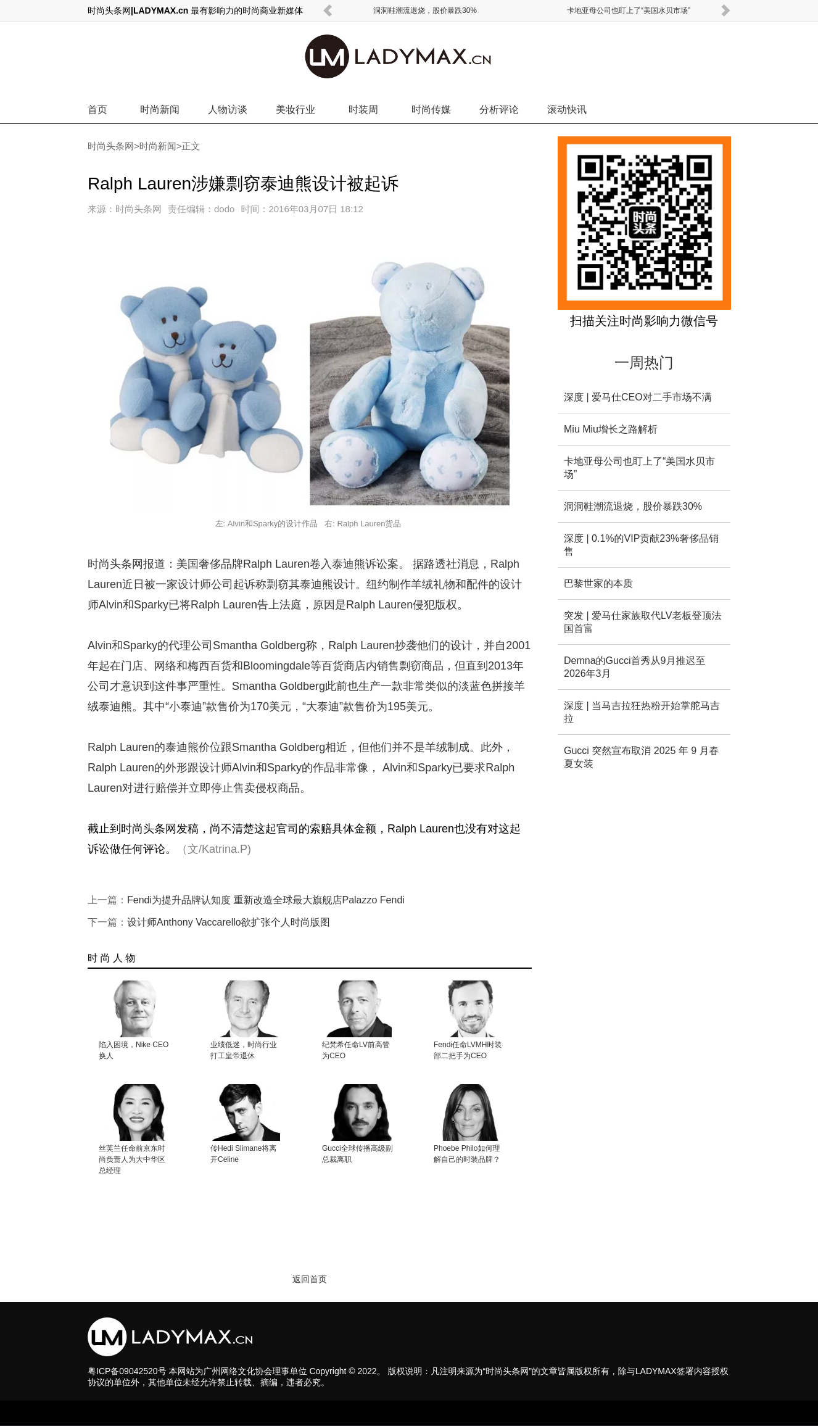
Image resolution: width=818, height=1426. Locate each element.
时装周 (363, 109)
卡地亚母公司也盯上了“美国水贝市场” (628, 10)
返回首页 (309, 1279)
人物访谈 (227, 109)
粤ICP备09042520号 (127, 1371)
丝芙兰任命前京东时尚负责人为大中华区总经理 (132, 1159)
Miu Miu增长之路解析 (611, 429)
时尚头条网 (111, 146)
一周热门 (644, 362)
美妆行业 (295, 109)
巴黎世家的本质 (598, 583)
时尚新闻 (160, 109)
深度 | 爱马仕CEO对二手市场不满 (638, 397)
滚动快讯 (567, 109)
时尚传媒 (431, 109)
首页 (97, 109)
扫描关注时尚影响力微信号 (644, 321)
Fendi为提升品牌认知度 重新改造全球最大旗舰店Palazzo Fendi (266, 900)
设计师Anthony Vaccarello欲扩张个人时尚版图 (228, 922)
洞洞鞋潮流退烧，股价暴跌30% (425, 10)
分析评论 (499, 109)
